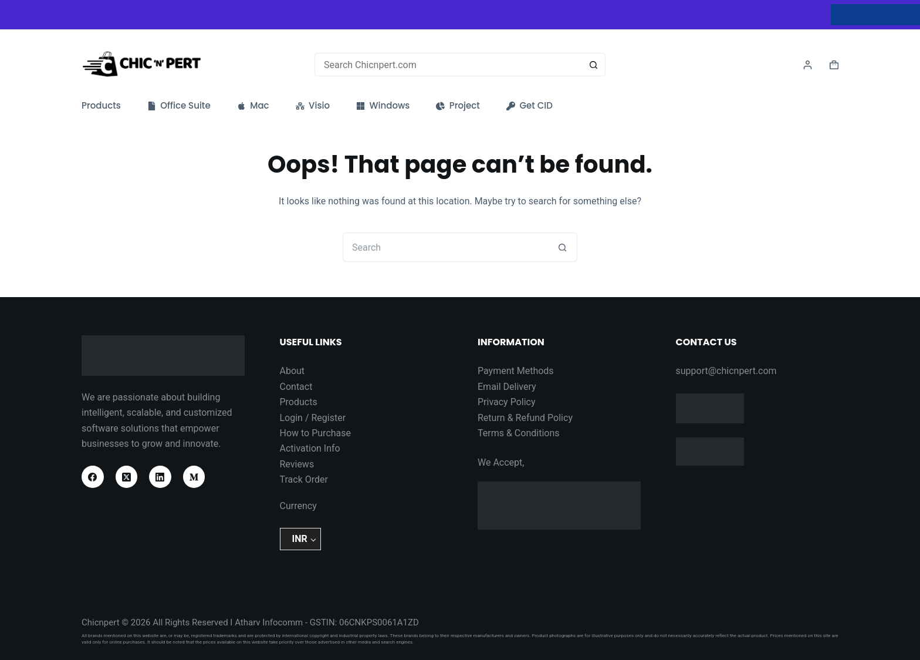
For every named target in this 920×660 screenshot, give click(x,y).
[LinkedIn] (160, 477)
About (292, 370)
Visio (313, 106)
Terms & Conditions (519, 433)
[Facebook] (93, 477)
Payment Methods (516, 370)
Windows (383, 106)
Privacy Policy (507, 402)
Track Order (304, 479)
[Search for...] (448, 64)
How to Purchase (315, 433)
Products (101, 106)
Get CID (529, 106)
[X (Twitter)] (127, 477)
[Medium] (194, 477)
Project (458, 106)
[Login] (807, 64)
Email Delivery (507, 386)
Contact (296, 386)
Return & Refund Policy (525, 417)
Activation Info (310, 448)
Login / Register (313, 417)
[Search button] (594, 64)
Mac (253, 106)
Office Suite (179, 106)
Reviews (297, 464)
